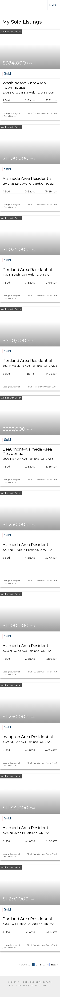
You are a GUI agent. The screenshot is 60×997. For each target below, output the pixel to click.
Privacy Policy (40, 985)
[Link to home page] (9, 5)
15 (48, 964)
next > (54, 964)
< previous (24, 964)
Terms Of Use (18, 985)
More (52, 4)
